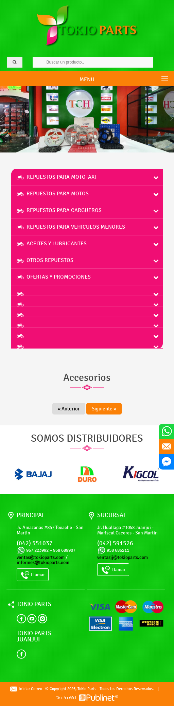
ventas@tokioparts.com (41, 557)
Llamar (32, 575)
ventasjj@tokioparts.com (122, 557)
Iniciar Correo (26, 688)
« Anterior (69, 409)
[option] (33, 474)
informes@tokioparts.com (43, 562)
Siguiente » (104, 409)
